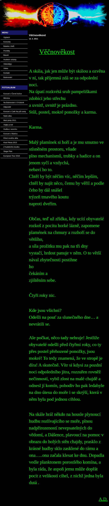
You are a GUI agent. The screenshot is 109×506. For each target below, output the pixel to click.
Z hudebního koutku (11, 147)
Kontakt (6, 73)
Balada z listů (8, 46)
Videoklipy (7, 64)
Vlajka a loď (8, 125)
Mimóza (6, 98)
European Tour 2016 (11, 156)
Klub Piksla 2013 (10, 142)
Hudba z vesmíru (10, 129)
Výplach (6, 37)
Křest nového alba (10, 138)
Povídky (6, 51)
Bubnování (7, 77)
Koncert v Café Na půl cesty (14, 111)
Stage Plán (7, 151)
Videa (5, 68)
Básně (6, 55)
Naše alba (7, 116)
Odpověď (7, 107)
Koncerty (7, 42)
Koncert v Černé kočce (12, 94)
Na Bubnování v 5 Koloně (13, 102)
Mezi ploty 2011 (9, 120)
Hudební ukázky (9, 59)
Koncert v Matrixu (10, 134)
